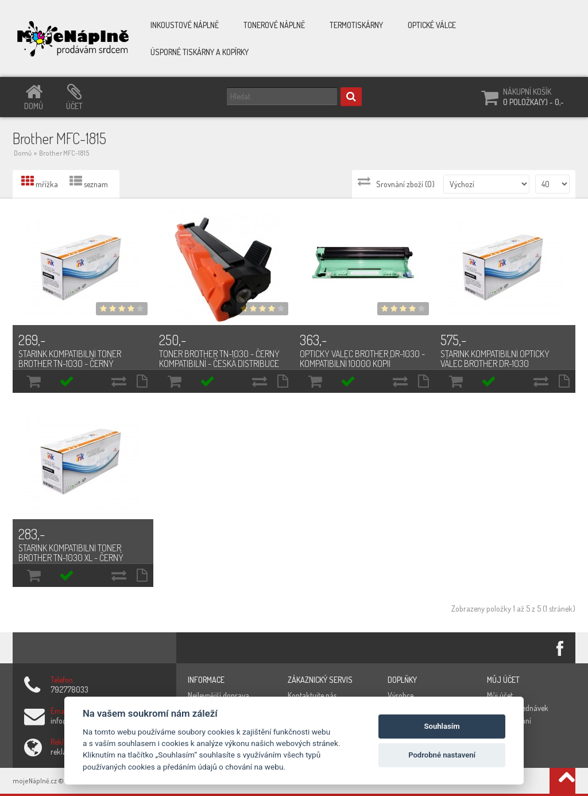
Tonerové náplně (274, 25)
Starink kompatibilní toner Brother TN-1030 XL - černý (70, 552)
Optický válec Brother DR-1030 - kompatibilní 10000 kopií (362, 358)
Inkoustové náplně (184, 25)
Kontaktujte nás (312, 695)
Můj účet (500, 695)
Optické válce (432, 25)
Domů (23, 153)
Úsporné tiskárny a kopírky (199, 52)
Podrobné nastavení (441, 755)
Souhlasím (442, 726)
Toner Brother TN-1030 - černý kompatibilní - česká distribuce (219, 358)
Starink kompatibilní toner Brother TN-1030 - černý (69, 358)
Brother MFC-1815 (64, 153)
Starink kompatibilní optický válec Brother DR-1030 (495, 358)
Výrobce (400, 695)
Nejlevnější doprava (218, 695)
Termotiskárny (356, 25)
